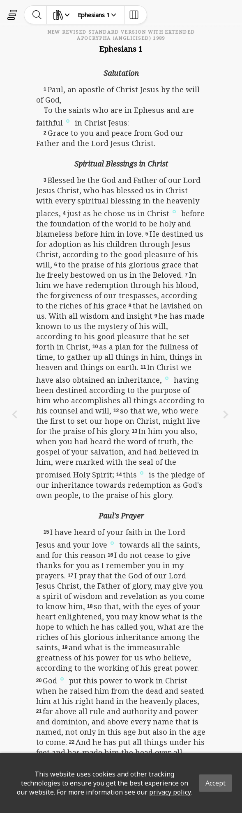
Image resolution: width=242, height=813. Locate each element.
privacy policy (170, 792)
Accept (215, 783)
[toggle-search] (37, 15)
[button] (68, 120)
